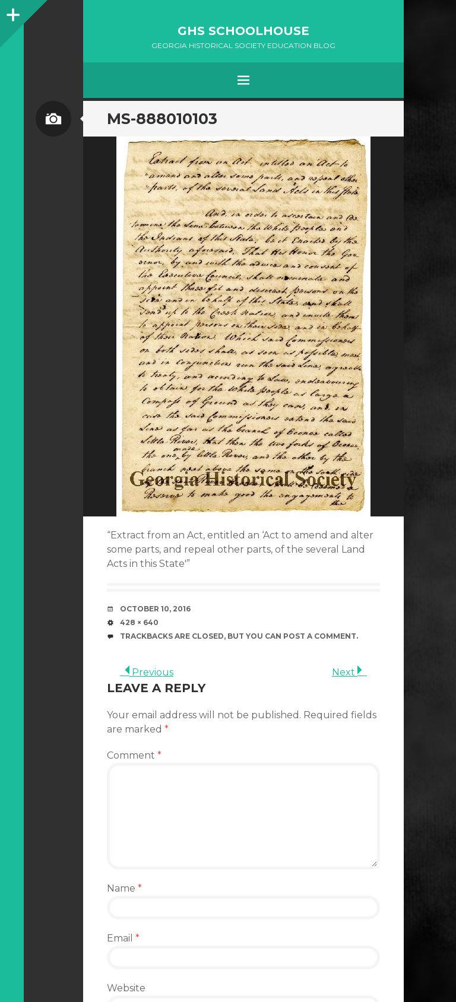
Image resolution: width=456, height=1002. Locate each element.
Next (349, 672)
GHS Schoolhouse (243, 31)
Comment (134, 755)
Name (124, 888)
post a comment (319, 636)
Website (126, 988)
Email (123, 938)
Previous (146, 672)
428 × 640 (139, 622)
